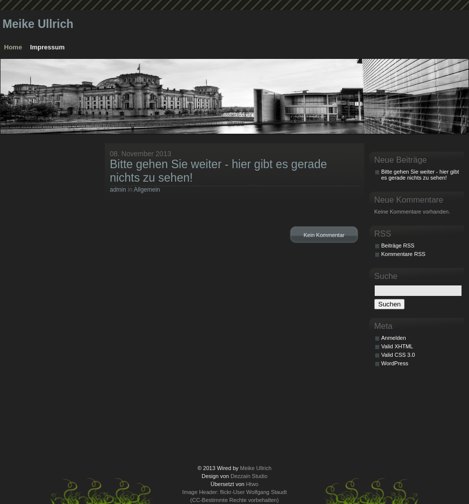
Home (13, 47)
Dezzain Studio (249, 476)
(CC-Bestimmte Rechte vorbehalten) (234, 500)
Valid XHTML (397, 346)
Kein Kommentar (324, 235)
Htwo (252, 484)
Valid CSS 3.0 (398, 355)
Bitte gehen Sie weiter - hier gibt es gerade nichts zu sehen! (420, 175)
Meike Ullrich (37, 23)
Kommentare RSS (403, 254)
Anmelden (393, 338)
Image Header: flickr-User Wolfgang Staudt (234, 492)
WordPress (394, 363)
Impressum (47, 47)
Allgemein (147, 189)
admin (118, 189)
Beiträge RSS (398, 246)
